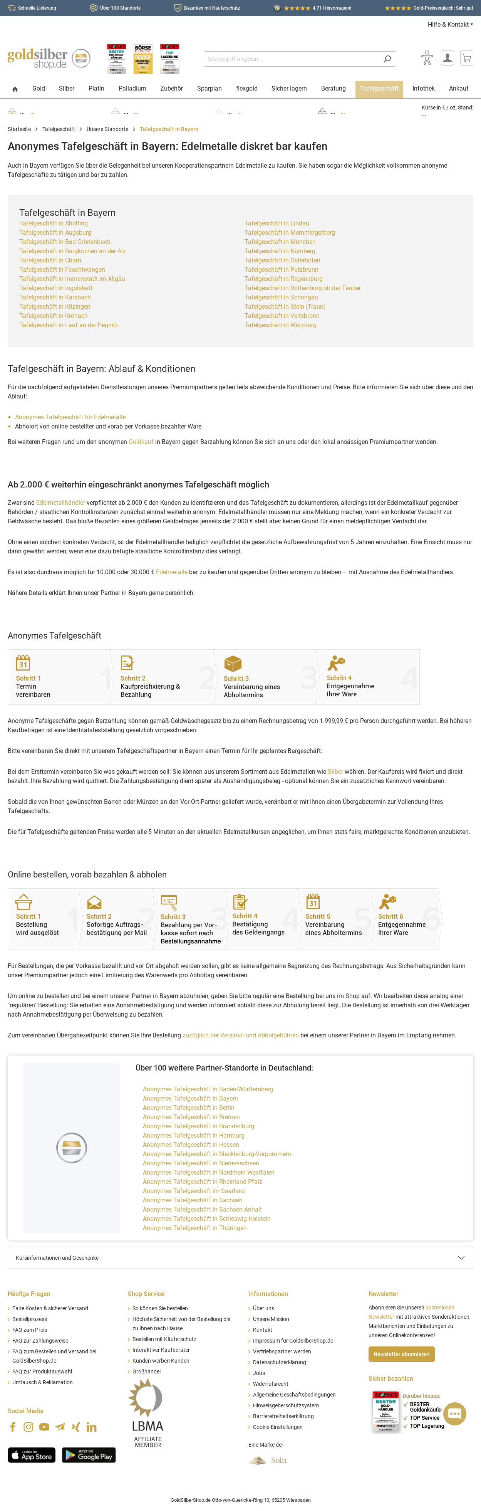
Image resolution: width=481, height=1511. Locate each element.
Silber (335, 771)
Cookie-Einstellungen (278, 1427)
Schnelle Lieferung (37, 8)
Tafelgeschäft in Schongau (281, 297)
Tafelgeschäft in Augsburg (55, 232)
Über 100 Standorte (120, 8)
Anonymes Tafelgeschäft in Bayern (190, 1098)
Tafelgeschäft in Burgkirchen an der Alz (72, 251)
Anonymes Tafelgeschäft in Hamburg (194, 1135)
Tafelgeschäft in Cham (50, 260)
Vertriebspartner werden (282, 1351)
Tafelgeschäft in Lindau (277, 223)
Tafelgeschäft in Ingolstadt (55, 288)
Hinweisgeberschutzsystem (286, 1405)
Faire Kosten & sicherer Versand (50, 1308)
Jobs (259, 1373)
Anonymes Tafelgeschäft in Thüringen (195, 1228)
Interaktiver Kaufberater (161, 1350)
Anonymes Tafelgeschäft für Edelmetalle (70, 417)
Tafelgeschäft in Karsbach (55, 297)
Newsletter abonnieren (402, 1354)
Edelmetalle (172, 572)
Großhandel (146, 1371)
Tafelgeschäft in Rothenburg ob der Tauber (303, 288)
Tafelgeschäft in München (280, 241)
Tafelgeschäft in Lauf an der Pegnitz (68, 325)
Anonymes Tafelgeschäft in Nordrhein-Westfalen (209, 1172)
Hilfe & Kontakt (448, 24)
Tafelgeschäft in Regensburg (284, 278)
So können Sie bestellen (160, 1308)
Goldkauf (141, 441)
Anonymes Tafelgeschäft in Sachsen (193, 1200)
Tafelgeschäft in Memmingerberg (290, 232)
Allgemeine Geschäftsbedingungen (294, 1395)
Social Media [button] (26, 1411)
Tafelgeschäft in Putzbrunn (281, 269)
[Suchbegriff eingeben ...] (291, 59)
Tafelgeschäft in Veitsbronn (282, 315)
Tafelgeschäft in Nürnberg (280, 251)
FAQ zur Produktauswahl (42, 1371)
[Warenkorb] (466, 58)
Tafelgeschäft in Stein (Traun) (285, 306)
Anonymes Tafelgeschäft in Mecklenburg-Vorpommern (217, 1154)
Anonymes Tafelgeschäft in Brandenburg (198, 1126)
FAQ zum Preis (29, 1330)
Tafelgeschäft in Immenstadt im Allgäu (72, 278)
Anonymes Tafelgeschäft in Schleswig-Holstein (207, 1218)
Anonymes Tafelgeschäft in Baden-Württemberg (208, 1089)
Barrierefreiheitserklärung (283, 1416)
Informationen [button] (268, 1294)
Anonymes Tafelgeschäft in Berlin (189, 1107)
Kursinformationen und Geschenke (57, 1258)
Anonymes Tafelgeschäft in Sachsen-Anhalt (202, 1209)
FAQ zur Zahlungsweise (40, 1341)
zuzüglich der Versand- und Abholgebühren (241, 1035)
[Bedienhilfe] (427, 58)
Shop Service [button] (146, 1294)
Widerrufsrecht (270, 1384)
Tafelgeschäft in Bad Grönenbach (65, 241)
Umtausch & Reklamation (42, 1382)
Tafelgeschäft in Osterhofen (282, 260)
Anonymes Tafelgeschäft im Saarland (194, 1191)
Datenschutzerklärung (279, 1362)
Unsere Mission (271, 1319)
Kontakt (262, 1330)
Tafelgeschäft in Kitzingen (55, 306)
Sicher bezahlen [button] (391, 1378)
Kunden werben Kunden (160, 1361)
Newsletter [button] (384, 1294)
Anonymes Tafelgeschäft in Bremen (191, 1117)
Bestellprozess (29, 1319)
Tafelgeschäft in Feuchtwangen (62, 269)
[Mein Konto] (447, 58)
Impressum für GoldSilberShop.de (293, 1341)
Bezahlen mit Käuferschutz (212, 8)
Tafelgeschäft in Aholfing (53, 223)
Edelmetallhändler (60, 502)
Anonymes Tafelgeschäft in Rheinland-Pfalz (202, 1181)
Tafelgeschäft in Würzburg (281, 325)
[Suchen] (387, 59)
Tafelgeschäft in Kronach (53, 315)
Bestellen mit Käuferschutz (164, 1339)
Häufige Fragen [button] (29, 1294)
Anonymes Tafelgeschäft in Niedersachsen (201, 1163)
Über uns (263, 1308)
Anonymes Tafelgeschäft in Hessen (191, 1144)
